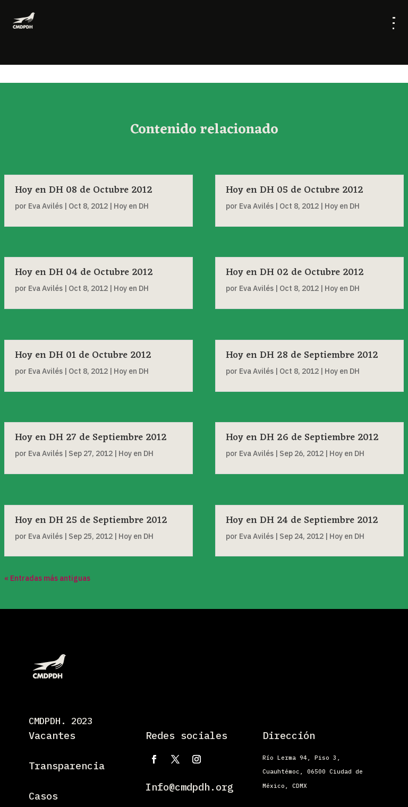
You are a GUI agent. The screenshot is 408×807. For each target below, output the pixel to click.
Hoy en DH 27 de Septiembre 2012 (91, 437)
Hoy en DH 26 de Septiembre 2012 (302, 437)
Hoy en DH (131, 288)
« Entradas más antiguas (47, 578)
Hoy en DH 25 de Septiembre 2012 (91, 520)
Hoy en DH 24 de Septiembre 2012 (302, 520)
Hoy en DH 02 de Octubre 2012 (295, 272)
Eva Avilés (45, 288)
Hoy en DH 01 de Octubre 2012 (83, 355)
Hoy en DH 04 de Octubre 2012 (84, 272)
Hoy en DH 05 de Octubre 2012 (294, 190)
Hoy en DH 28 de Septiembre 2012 (302, 355)
